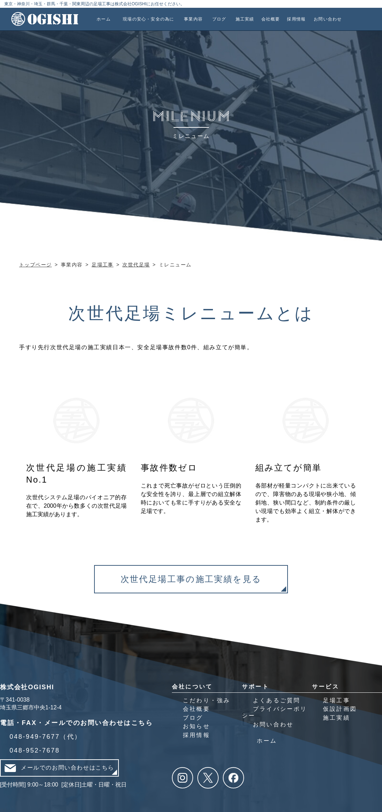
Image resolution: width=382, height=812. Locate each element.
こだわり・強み (206, 700)
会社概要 (196, 709)
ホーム (267, 741)
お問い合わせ (273, 724)
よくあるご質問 (276, 700)
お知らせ (196, 726)
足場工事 (336, 700)
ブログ (193, 718)
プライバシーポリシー (274, 712)
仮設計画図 (340, 709)
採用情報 (196, 735)
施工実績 (336, 718)
